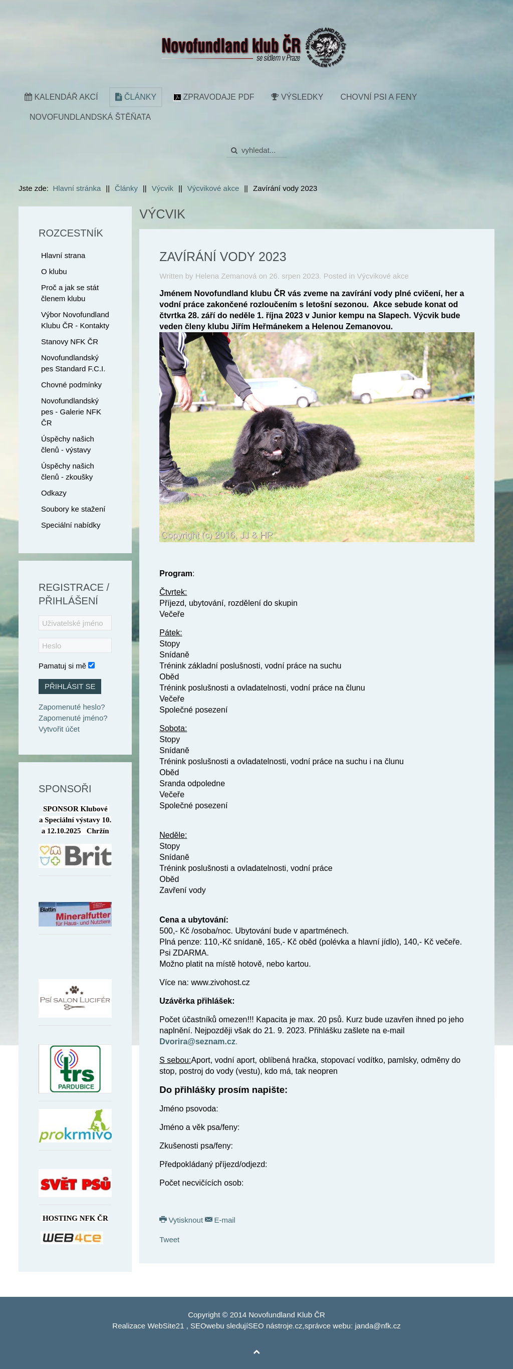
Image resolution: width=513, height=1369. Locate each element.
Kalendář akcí (61, 97)
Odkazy (54, 493)
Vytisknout (182, 1220)
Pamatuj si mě (62, 665)
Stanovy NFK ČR (69, 341)
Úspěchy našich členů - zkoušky (67, 471)
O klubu (54, 271)
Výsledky (297, 97)
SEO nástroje (270, 1325)
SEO (198, 1325)
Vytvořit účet (59, 729)
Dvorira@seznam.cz (197, 1041)
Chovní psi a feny (378, 97)
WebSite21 (165, 1325)
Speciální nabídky (70, 525)
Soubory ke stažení (73, 509)
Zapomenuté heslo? (72, 707)
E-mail (220, 1220)
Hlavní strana (63, 255)
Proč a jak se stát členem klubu (70, 293)
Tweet (169, 1239)
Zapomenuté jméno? (73, 718)
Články (135, 97)
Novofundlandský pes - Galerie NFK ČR (71, 411)
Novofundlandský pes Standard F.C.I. (73, 363)
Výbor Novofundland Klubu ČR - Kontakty (75, 320)
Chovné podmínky (71, 384)
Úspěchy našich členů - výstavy (67, 444)
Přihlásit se (70, 686)
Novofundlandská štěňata (90, 117)
